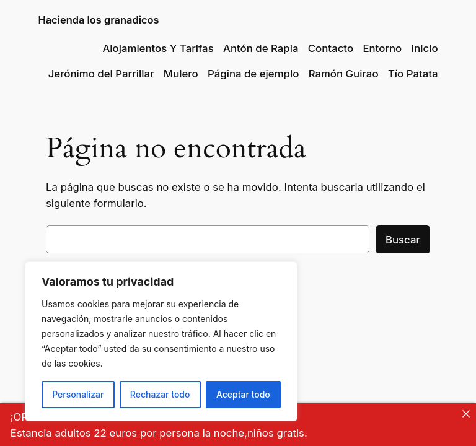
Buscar (403, 240)
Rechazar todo (160, 394)
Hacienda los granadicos (98, 20)
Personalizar (78, 394)
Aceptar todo (243, 394)
